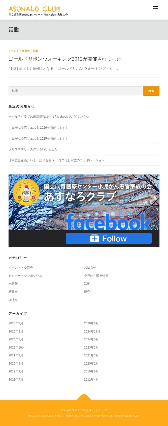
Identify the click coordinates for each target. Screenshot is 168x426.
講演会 (13, 300)
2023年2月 (91, 347)
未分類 (13, 283)
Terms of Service (123, 415)
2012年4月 (91, 379)
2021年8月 (16, 355)
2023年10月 (17, 347)
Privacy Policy (100, 415)
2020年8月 (16, 363)
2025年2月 (16, 331)
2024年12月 (92, 331)
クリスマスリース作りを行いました (33, 149)
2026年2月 (91, 323)
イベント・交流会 (19, 50)
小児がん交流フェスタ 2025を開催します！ (38, 138)
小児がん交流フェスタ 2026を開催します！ (38, 127)
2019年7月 (16, 379)
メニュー (155, 8)
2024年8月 (16, 339)
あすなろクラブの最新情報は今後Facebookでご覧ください (49, 116)
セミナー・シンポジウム (25, 275)
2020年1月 (91, 363)
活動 (35, 50)
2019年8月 (91, 371)
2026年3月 (16, 323)
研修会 (13, 291)
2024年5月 (91, 339)
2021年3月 (91, 355)
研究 (87, 291)
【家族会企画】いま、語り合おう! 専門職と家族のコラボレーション (56, 160)
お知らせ (90, 267)
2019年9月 (16, 371)
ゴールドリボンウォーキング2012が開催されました (65, 58)
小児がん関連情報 (96, 275)
